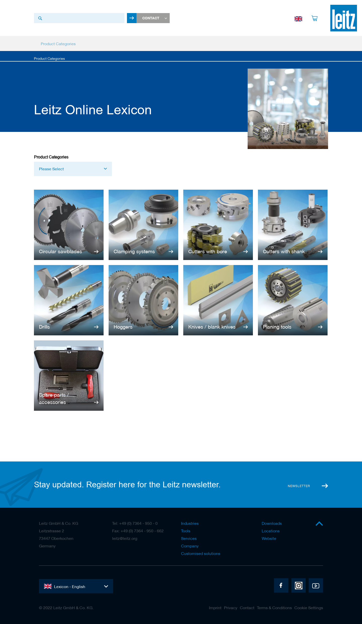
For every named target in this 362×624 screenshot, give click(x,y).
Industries (190, 523)
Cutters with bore (207, 251)
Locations (271, 531)
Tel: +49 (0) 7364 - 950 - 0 (135, 523)
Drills (44, 327)
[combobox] (79, 18)
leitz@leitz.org (124, 538)
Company (190, 546)
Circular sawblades (60, 251)
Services (189, 538)
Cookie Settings (308, 607)
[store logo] (343, 18)
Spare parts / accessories (54, 398)
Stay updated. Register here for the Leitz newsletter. (127, 484)
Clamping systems (134, 251)
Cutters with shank (284, 251)
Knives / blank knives (212, 327)
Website (269, 538)
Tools (185, 531)
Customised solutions (200, 553)
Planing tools (277, 327)
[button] (73, 169)
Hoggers (123, 327)
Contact (247, 607)
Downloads (272, 523)
